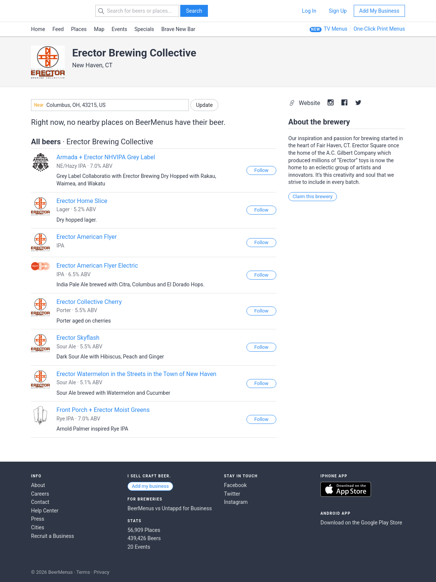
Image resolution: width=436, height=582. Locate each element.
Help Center (44, 511)
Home (38, 29)
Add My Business (379, 11)
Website (305, 103)
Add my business (150, 486)
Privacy (101, 572)
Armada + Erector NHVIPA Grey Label (105, 157)
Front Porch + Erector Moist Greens (103, 409)
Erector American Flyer (86, 236)
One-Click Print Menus (379, 29)
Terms (83, 572)
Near (39, 105)
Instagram (236, 502)
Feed (58, 29)
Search (194, 11)
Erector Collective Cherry (89, 301)
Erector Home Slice (81, 200)
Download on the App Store (345, 489)
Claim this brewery (312, 196)
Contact (40, 502)
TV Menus (335, 29)
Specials (144, 29)
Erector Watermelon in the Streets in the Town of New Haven (136, 374)
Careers (40, 494)
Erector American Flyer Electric (97, 265)
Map (99, 29)
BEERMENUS (57, 11)
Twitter (232, 494)
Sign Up (338, 11)
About (38, 485)
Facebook (235, 485)
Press (37, 519)
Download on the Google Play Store (361, 523)
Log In (309, 11)
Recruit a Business (52, 536)
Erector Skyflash (77, 337)
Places (79, 29)
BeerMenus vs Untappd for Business (170, 508)
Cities (37, 527)
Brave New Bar (179, 29)
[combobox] (110, 105)
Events (119, 29)
